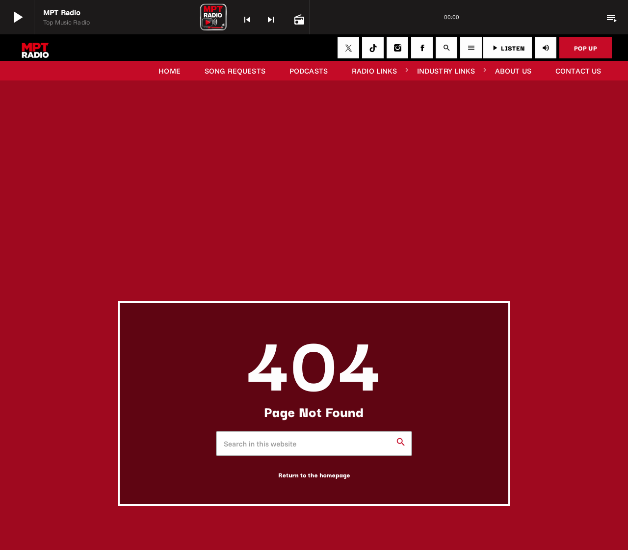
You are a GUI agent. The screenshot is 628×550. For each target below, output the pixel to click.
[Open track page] (298, 18)
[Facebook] (422, 47)
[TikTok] (373, 47)
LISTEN (507, 47)
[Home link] (35, 47)
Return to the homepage (314, 475)
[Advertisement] (314, 227)
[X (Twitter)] (348, 47)
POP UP (585, 47)
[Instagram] (397, 47)
